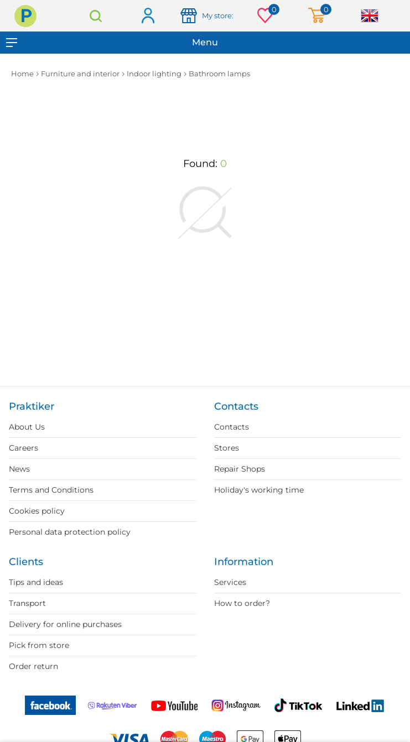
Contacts (231, 427)
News (19, 469)
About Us (27, 427)
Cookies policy (37, 511)
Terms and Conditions (51, 490)
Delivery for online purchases (65, 624)
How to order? (242, 603)
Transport (27, 603)
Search (96, 16)
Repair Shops (239, 469)
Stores (226, 448)
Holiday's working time (259, 490)
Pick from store (39, 645)
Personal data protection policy (70, 532)
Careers (23, 448)
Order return (33, 666)
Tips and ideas (36, 582)
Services (230, 582)
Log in (147, 16)
